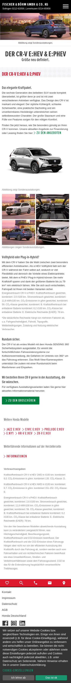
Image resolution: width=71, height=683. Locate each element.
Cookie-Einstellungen (18, 670)
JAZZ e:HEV (13, 429)
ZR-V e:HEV (44, 433)
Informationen (16, 456)
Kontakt (6, 592)
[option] (35, 40)
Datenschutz (9, 603)
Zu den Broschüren (21, 400)
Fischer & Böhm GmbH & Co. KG (25, 4)
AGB (5, 609)
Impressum (9, 598)
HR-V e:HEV (25, 433)
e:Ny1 (10, 433)
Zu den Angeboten (49, 133)
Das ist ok (51, 677)
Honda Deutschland (14, 615)
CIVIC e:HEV (32, 429)
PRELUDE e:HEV (54, 429)
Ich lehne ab (18, 677)
